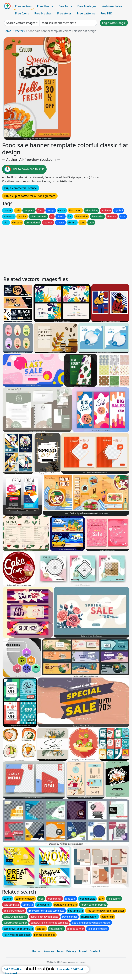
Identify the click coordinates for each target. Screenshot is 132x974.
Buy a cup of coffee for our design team (29, 196)
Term (60, 951)
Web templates (112, 6)
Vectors (20, 31)
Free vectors (23, 6)
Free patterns (86, 13)
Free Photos (45, 6)
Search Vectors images (20, 23)
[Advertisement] (66, 250)
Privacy (71, 951)
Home (7, 31)
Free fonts (65, 6)
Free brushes (43, 13)
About (83, 951)
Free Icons (22, 13)
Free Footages (86, 6)
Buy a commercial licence (20, 188)
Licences (48, 951)
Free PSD (106, 13)
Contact (95, 951)
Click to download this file (24, 169)
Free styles (64, 13)
